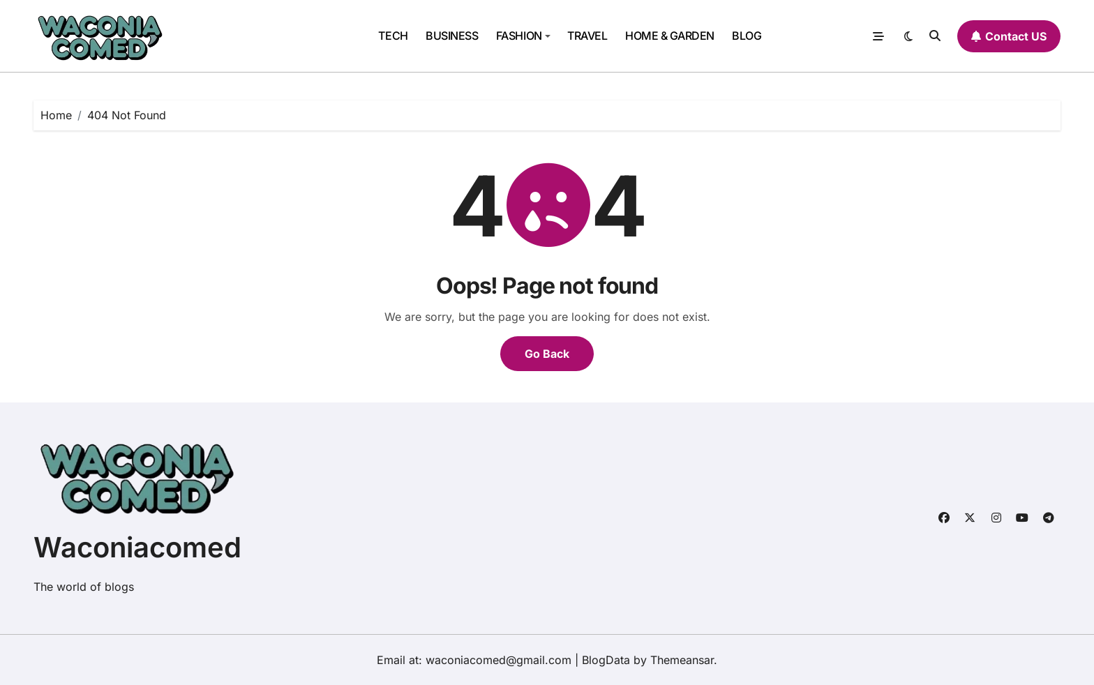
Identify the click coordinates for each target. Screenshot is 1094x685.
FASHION (523, 36)
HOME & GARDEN (669, 36)
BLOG (746, 36)
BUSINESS (452, 36)
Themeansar (682, 660)
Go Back (547, 354)
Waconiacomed (137, 547)
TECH (392, 36)
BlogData (606, 660)
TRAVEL (587, 36)
